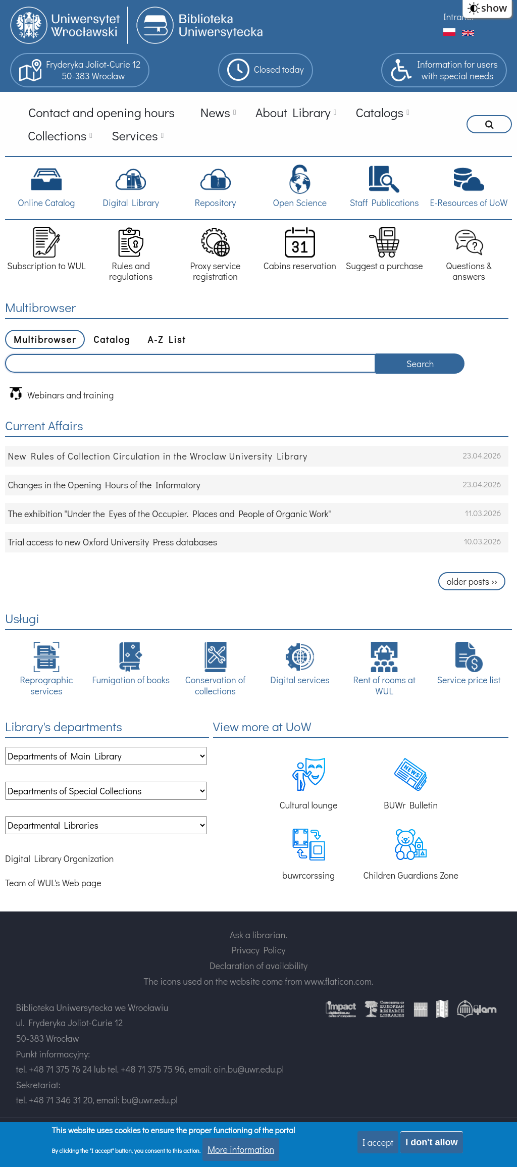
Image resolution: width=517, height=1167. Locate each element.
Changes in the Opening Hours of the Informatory (104, 485)
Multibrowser (45, 339)
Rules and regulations (130, 254)
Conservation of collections (215, 669)
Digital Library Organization (59, 858)
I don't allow (431, 1142)
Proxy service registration (215, 254)
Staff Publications (384, 186)
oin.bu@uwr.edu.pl (249, 1069)
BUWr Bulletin (411, 784)
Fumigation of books (131, 664)
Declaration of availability (258, 965)
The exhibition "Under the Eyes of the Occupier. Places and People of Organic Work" (169, 514)
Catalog (111, 339)
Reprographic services (46, 669)
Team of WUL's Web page (53, 883)
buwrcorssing (308, 854)
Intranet (458, 17)
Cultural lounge (309, 784)
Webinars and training (62, 394)
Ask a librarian (257, 935)
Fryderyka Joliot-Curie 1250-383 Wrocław (79, 70)
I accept (378, 1142)
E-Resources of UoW (468, 186)
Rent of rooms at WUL (384, 669)
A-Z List (166, 339)
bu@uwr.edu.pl (150, 1100)
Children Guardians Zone (410, 854)
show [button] (494, 8)
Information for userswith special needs (444, 70)
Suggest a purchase (384, 249)
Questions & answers (468, 254)
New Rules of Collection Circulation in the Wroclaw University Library (157, 456)
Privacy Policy (259, 950)
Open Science (300, 186)
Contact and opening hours (101, 112)
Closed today (265, 70)
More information (241, 1149)
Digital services (299, 664)
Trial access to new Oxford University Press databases (112, 542)
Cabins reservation (300, 249)
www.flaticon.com (338, 981)
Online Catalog (46, 186)
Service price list (469, 664)
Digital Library (130, 186)
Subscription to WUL (46, 249)
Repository (215, 186)
